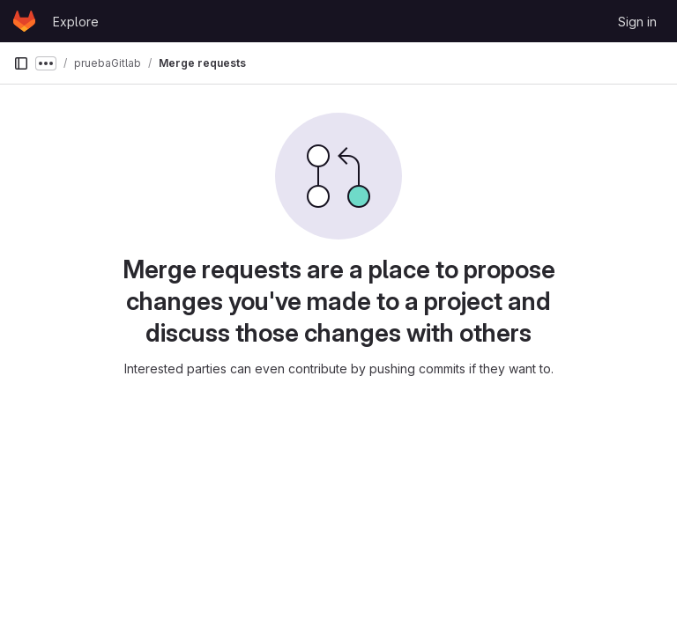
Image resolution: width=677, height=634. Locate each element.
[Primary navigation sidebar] (21, 63)
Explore (76, 21)
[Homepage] (24, 21)
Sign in (637, 21)
